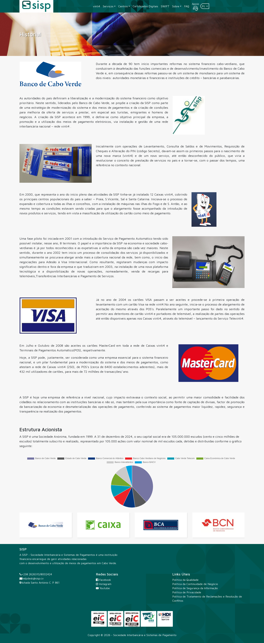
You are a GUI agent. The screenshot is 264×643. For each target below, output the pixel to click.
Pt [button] (204, 6)
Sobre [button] (175, 6)
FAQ (186, 6)
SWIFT (165, 6)
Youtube (103, 588)
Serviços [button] (108, 6)
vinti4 (96, 6)
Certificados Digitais (145, 6)
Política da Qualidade (185, 579)
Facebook (103, 579)
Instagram (103, 584)
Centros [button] (123, 6)
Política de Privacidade (186, 592)
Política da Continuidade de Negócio (195, 584)
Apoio (195, 6)
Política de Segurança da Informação (195, 588)
